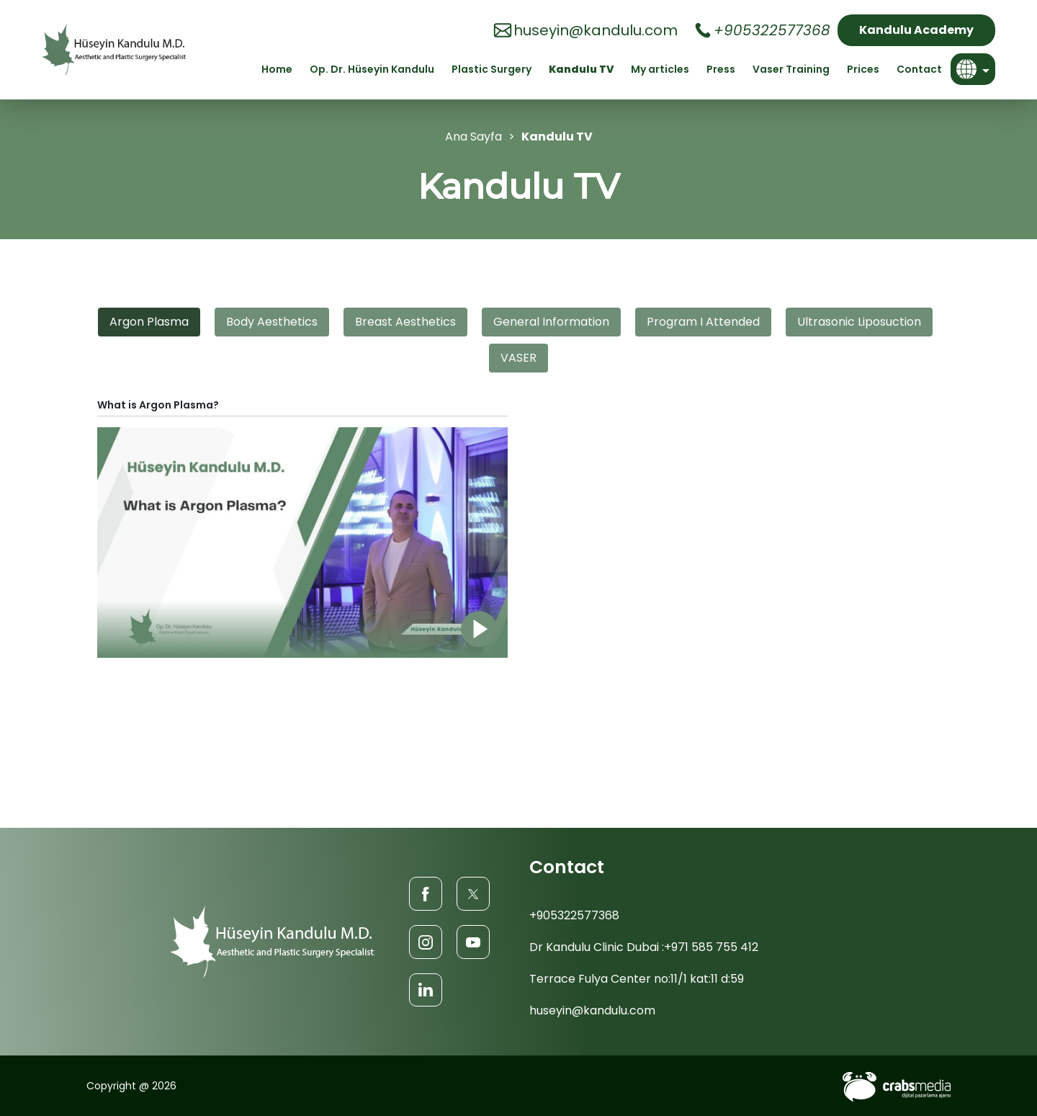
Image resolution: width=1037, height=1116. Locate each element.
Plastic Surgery (491, 69)
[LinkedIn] (425, 989)
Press (720, 69)
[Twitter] (473, 893)
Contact (919, 69)
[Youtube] (473, 941)
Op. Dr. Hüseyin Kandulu (372, 69)
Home (276, 69)
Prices (863, 69)
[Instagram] (425, 941)
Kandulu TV (581, 69)
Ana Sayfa (473, 136)
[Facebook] (425, 893)
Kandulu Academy (916, 30)
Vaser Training (791, 69)
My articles (660, 69)
